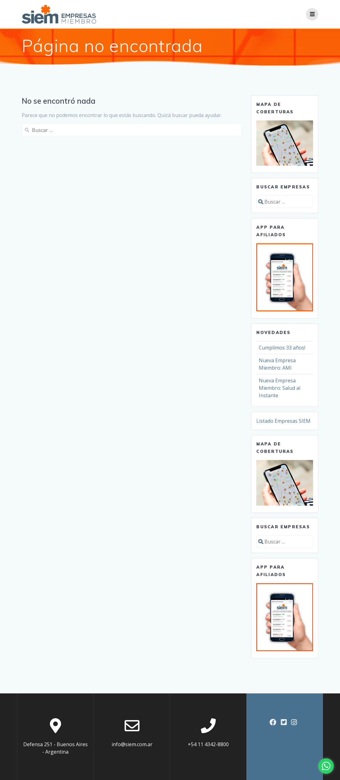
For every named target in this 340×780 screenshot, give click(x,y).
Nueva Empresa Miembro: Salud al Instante (279, 388)
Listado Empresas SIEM (283, 420)
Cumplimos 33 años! (282, 347)
